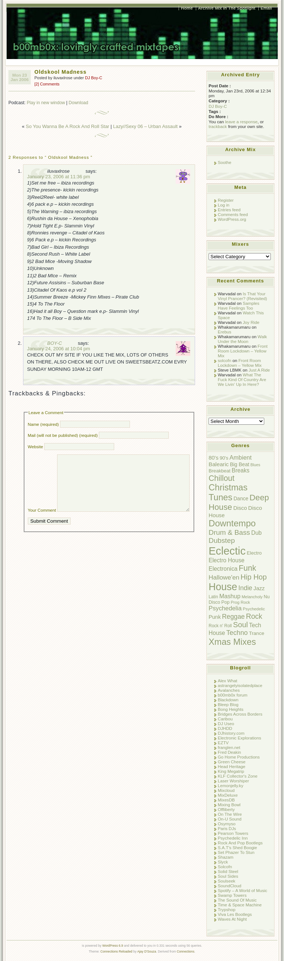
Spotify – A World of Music (242, 890)
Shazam (225, 857)
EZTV (223, 742)
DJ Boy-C (93, 78)
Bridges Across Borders (240, 714)
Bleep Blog (228, 704)
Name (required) (43, 424)
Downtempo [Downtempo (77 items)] (232, 523)
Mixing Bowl (229, 804)
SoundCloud (229, 885)
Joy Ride (251, 322)
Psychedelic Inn (233, 838)
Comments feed (233, 214)
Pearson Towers (233, 833)
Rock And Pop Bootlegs (240, 842)
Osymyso (227, 823)
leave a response (241, 121)
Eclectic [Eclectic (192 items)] (227, 551)
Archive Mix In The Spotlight (226, 8)
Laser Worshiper (233, 780)
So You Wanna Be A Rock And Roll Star (67, 126)
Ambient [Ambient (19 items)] (240, 457)
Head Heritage (231, 766)
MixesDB (226, 799)
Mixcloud (226, 790)
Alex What (227, 680)
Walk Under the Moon (242, 339)
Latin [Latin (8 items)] (213, 596)
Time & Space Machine (240, 904)
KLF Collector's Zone (237, 776)
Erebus (224, 331)
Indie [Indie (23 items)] (245, 588)
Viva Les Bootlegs (235, 914)
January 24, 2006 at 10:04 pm (58, 348)
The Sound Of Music (237, 900)
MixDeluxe (228, 795)
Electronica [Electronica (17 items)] (223, 569)
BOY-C (54, 343)
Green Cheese (232, 761)
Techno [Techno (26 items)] (237, 632)
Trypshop (226, 909)
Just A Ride (259, 370)
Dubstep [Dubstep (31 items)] (222, 540)
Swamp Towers (232, 895)
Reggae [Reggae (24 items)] (233, 616)
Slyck (223, 861)
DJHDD (225, 728)
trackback (218, 126)
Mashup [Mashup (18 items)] (229, 596)
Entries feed (229, 209)
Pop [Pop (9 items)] (225, 602)
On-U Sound (230, 818)
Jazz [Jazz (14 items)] (259, 588)
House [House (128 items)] (223, 586)
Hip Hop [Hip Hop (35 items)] (253, 577)
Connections (185, 951)
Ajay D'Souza (146, 951)
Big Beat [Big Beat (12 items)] (239, 464)
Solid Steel (228, 871)
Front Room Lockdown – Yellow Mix (243, 351)
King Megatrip (231, 771)
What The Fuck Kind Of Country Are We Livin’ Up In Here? (242, 379)
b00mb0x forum (232, 695)
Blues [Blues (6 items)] (255, 465)
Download (78, 102)
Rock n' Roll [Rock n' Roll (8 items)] (220, 625)
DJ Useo (226, 723)
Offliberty (226, 809)
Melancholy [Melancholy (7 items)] (252, 597)
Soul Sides (228, 876)
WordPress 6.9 (112, 945)
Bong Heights (230, 709)
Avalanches (229, 690)
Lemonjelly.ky (230, 785)
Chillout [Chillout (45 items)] (222, 478)
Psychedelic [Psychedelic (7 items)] (254, 609)
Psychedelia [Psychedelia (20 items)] (225, 608)
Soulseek (226, 880)
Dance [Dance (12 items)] (240, 498)
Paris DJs (227, 828)
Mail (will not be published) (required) (63, 435)
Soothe (224, 162)
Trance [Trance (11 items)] (256, 633)
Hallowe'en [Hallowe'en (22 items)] (224, 577)
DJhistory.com (231, 733)
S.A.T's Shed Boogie (237, 847)
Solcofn (225, 866)
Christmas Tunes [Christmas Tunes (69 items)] (228, 492)
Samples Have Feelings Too (238, 305)
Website (35, 446)
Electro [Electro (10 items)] (254, 553)
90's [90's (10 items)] (224, 458)
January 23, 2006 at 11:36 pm (58, 176)
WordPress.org (232, 219)
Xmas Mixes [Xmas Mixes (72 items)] (232, 642)
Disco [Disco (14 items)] (240, 508)
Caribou (225, 718)
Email (266, 8)
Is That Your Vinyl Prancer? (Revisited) (242, 296)
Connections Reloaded (116, 951)
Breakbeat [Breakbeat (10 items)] (220, 471)
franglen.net (229, 747)
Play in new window (46, 102)
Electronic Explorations (239, 737)
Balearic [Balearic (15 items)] (219, 464)
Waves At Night (232, 919)
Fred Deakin (229, 752)
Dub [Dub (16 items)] (256, 533)
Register (225, 200)
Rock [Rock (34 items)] (254, 616)
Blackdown (228, 699)
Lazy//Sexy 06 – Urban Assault (145, 126)
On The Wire (230, 814)
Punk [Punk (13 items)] (215, 617)
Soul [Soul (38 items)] (240, 625)
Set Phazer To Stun (236, 852)
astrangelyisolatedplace (240, 685)
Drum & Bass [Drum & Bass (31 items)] (229, 532)
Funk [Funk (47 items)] (247, 568)
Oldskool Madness (60, 72)
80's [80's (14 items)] (213, 457)
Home (187, 8)
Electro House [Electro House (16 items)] (226, 560)
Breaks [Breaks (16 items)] (240, 470)
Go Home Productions (239, 756)
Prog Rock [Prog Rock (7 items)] (240, 602)
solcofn (224, 360)
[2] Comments (46, 84)
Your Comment (42, 521)
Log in (223, 204)
